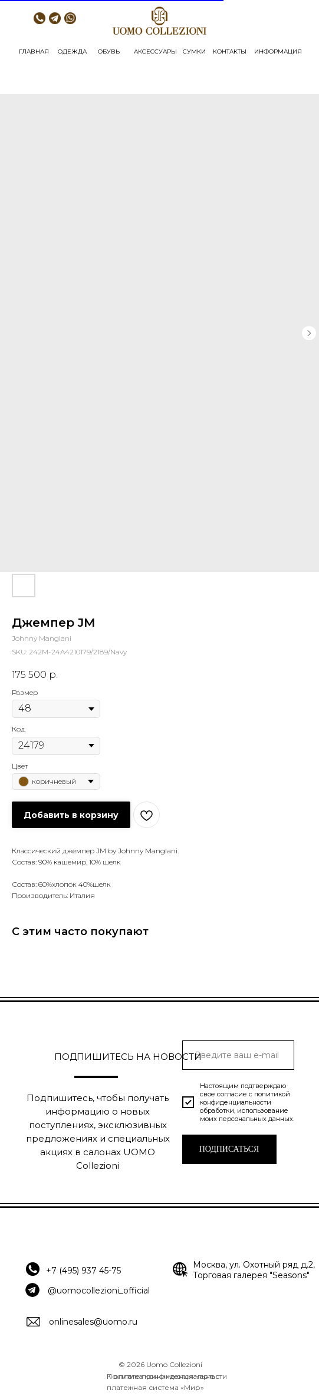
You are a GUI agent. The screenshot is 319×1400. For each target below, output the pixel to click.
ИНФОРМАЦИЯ (278, 51)
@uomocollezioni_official (99, 1290)
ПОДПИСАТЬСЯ (229, 1149)
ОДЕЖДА (72, 51)
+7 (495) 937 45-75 (83, 1270)
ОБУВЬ (109, 51)
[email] (238, 1055)
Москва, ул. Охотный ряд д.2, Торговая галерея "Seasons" (254, 1270)
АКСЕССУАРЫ (155, 51)
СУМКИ (194, 51)
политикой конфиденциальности (245, 1098)
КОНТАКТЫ (229, 51)
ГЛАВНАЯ (34, 51)
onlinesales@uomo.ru (93, 1321)
